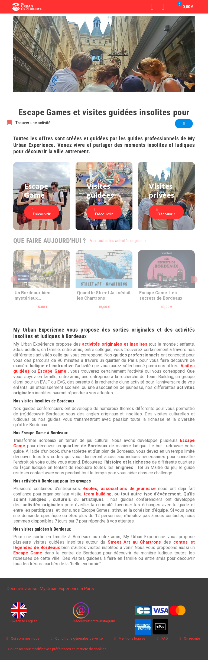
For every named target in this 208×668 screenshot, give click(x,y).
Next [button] (194, 279)
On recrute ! (192, 638)
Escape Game (52, 371)
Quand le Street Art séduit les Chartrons (104, 295)
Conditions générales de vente (78, 638)
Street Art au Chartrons (134, 542)
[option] (42, 283)
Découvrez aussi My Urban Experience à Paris (50, 588)
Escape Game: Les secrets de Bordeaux (160, 295)
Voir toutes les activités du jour (118, 241)
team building (98, 494)
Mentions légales (131, 638)
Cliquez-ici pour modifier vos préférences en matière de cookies (56, 649)
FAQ (164, 638)
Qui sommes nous (24, 638)
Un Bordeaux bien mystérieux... (32, 295)
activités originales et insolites (114, 344)
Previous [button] (14, 279)
